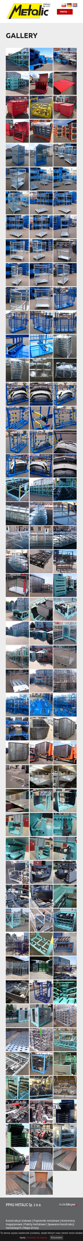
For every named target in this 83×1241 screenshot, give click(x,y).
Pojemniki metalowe (46, 1220)
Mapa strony (31, 1228)
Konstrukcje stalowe (18, 1220)
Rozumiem (56, 1237)
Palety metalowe (35, 1224)
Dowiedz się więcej (37, 1237)
